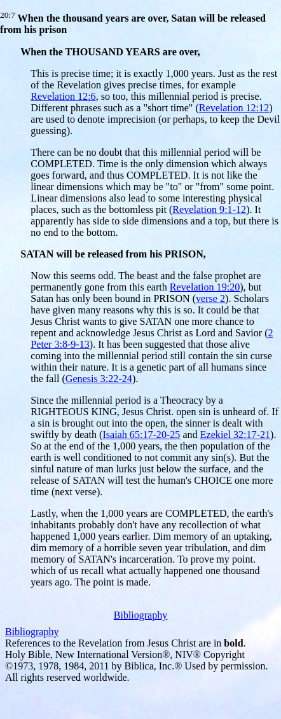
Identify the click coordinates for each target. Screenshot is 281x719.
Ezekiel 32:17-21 (235, 434)
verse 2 (210, 298)
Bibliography (140, 615)
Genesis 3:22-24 (98, 378)
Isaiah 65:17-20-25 (141, 434)
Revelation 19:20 (205, 287)
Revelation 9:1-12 (209, 209)
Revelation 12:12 (234, 107)
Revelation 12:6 (63, 96)
